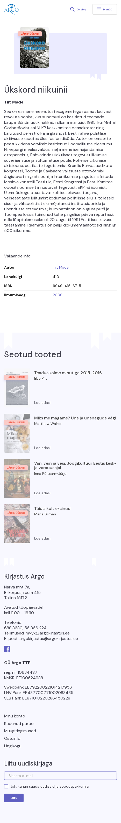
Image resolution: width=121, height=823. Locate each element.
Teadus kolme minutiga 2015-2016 (68, 372)
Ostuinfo (12, 738)
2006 (57, 295)
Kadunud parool (19, 723)
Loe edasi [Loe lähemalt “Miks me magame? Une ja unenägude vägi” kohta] (42, 447)
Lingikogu (13, 746)
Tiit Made (61, 267)
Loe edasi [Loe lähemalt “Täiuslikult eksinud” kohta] (42, 538)
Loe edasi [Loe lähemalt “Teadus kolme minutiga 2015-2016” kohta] (42, 402)
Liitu (13, 798)
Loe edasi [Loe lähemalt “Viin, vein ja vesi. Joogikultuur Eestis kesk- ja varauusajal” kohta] (42, 493)
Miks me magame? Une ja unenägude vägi (75, 418)
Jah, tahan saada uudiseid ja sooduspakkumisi (49, 786)
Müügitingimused (20, 731)
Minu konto (14, 716)
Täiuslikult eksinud (52, 508)
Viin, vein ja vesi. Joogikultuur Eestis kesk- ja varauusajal (75, 466)
